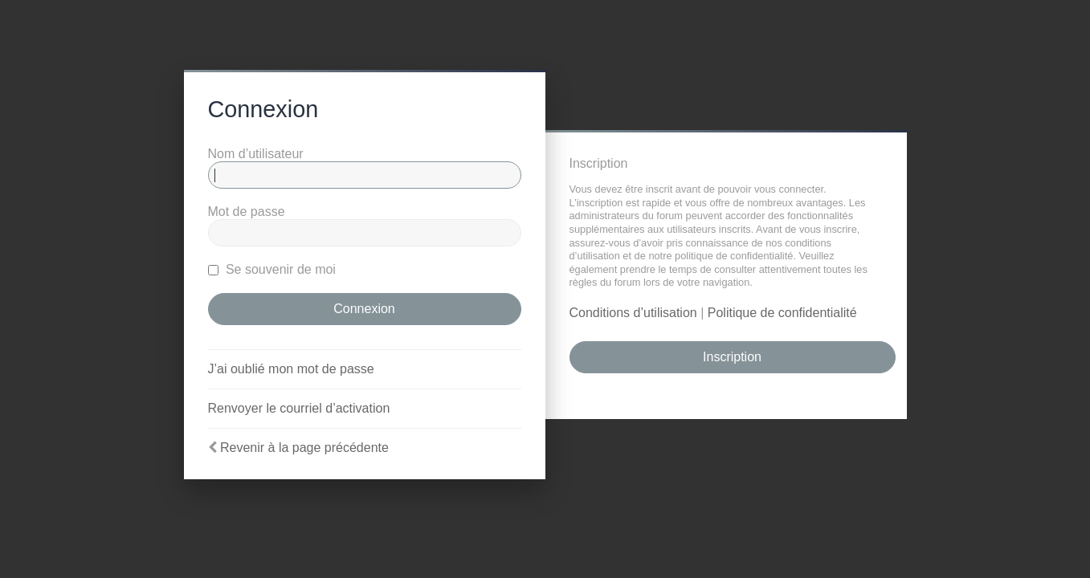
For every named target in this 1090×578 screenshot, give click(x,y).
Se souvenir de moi (272, 269)
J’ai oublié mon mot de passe (291, 369)
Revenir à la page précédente (304, 447)
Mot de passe (246, 211)
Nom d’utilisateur (256, 154)
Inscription (732, 357)
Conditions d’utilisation (633, 313)
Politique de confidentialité (782, 313)
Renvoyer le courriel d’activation (299, 408)
